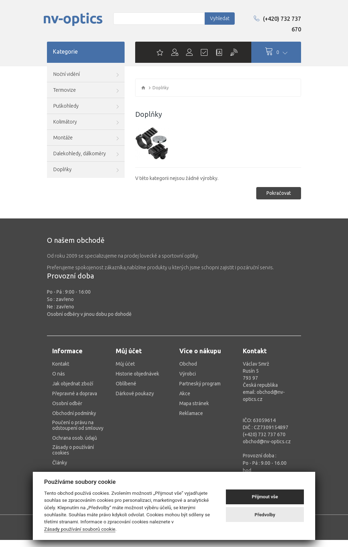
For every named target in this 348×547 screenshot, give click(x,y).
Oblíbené (126, 383)
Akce (184, 393)
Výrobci (187, 374)
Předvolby (264, 514)
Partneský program (200, 383)
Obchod (188, 364)
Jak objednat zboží (72, 383)
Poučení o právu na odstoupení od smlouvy (77, 425)
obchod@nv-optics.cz (267, 441)
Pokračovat (278, 193)
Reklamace (191, 413)
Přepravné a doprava (74, 393)
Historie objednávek (137, 374)
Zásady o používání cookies (73, 450)
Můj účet (125, 364)
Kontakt (60, 364)
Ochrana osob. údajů (74, 438)
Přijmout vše (265, 496)
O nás (58, 374)
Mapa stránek (194, 403)
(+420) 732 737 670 (277, 24)
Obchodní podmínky (74, 413)
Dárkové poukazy (135, 393)
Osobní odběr (67, 403)
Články (59, 462)
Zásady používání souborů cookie (79, 529)
